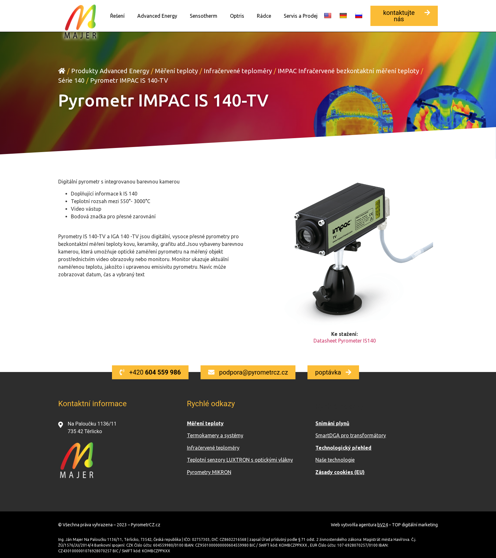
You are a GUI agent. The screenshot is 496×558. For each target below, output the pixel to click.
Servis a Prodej (301, 16)
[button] (404, 16)
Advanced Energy (157, 16)
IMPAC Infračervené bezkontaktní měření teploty (348, 70)
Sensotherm (203, 16)
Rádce (264, 16)
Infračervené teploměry (238, 70)
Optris (237, 16)
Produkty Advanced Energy (110, 70)
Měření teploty (176, 70)
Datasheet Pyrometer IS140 (344, 340)
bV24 (382, 524)
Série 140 (71, 80)
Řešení (117, 16)
